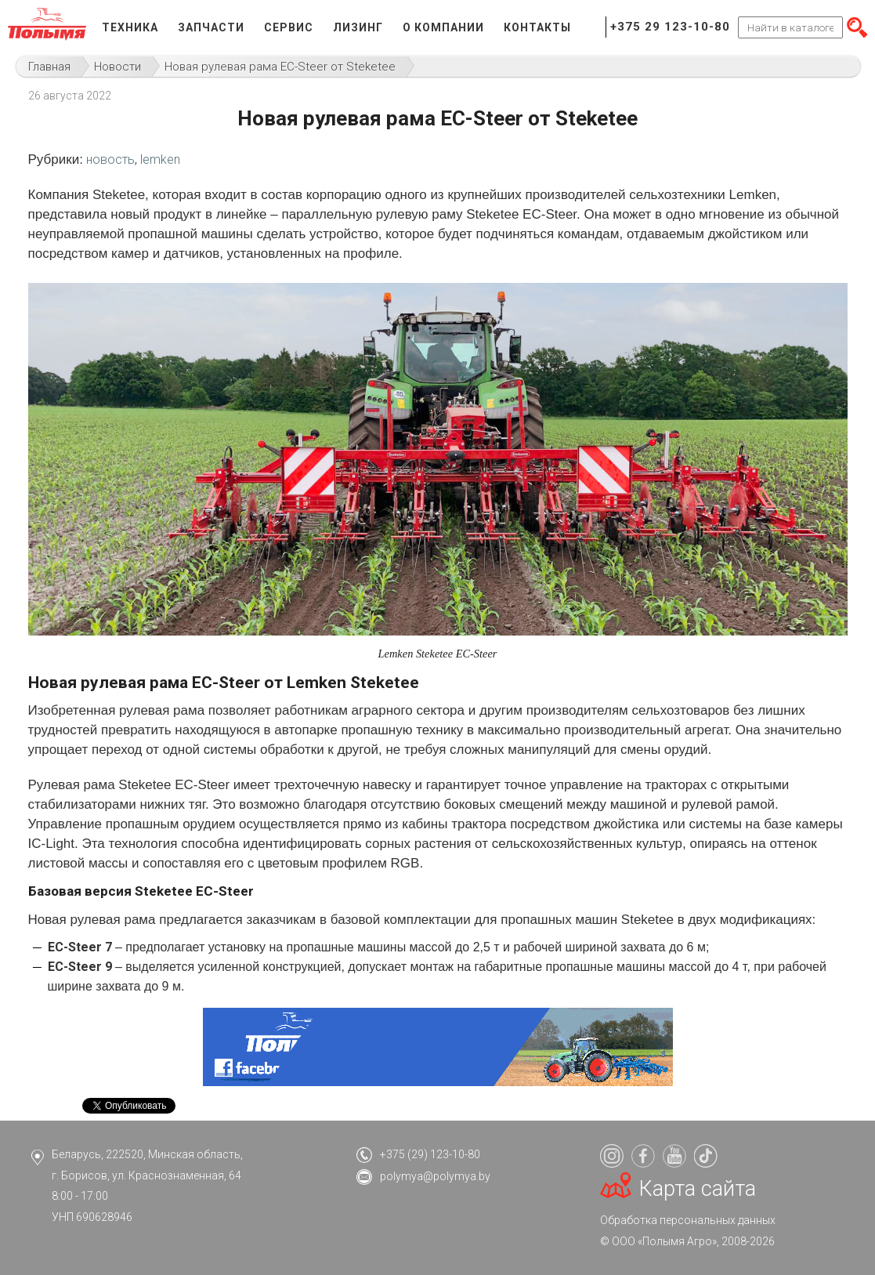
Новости (117, 67)
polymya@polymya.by (435, 1176)
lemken (160, 159)
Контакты (537, 27)
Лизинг (358, 27)
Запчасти (211, 27)
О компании (443, 27)
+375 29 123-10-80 (670, 27)
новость (110, 159)
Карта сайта (697, 1188)
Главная (49, 67)
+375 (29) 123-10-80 (430, 1154)
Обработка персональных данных (688, 1220)
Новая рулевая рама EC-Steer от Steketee (280, 67)
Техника (130, 27)
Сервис (288, 27)
